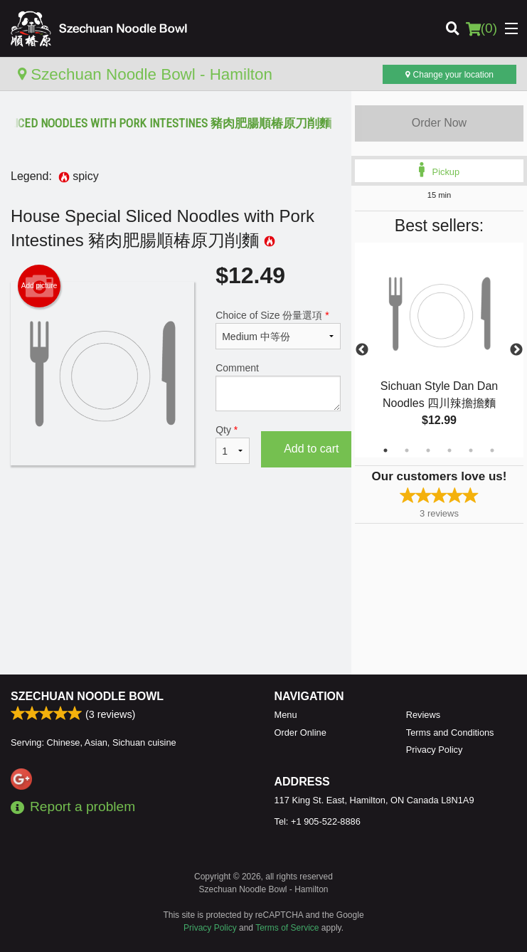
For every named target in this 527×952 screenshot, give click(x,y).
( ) (481, 28)
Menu (286, 714)
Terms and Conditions (450, 732)
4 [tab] (449, 450)
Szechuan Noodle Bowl (87, 696)
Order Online (300, 732)
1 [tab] (385, 450)
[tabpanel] (439, 350)
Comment (278, 386)
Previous (362, 350)
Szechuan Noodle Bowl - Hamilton (145, 74)
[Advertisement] (176, 528)
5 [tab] (471, 450)
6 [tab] (492, 450)
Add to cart (311, 449)
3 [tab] (428, 450)
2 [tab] (407, 450)
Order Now (439, 123)
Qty (232, 444)
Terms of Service (287, 928)
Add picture (39, 286)
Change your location (449, 75)
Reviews (423, 714)
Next (516, 350)
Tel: (318, 821)
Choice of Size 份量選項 (278, 329)
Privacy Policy (434, 749)
